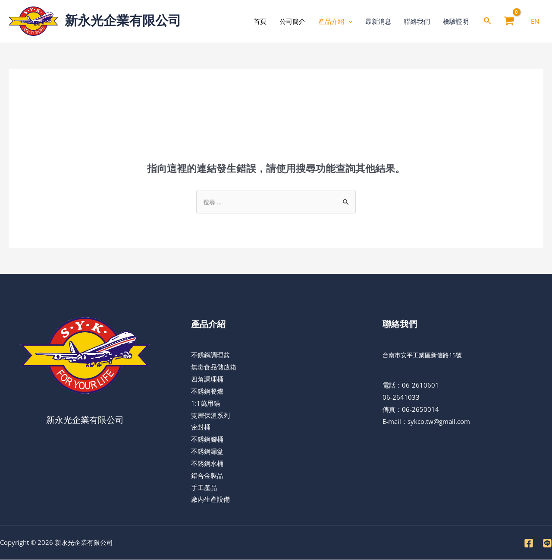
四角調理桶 (207, 379)
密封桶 (200, 427)
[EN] (535, 21)
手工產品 (204, 488)
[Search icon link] (488, 21)
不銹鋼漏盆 (207, 451)
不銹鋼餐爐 (207, 391)
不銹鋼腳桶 (207, 439)
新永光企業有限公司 (123, 21)
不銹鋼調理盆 (210, 355)
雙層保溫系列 (210, 415)
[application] (348, 21)
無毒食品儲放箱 (213, 367)
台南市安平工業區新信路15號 (425, 355)
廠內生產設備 (210, 499)
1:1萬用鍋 (205, 403)
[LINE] (547, 543)
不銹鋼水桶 (207, 463)
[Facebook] (528, 543)
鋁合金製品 (207, 475)
